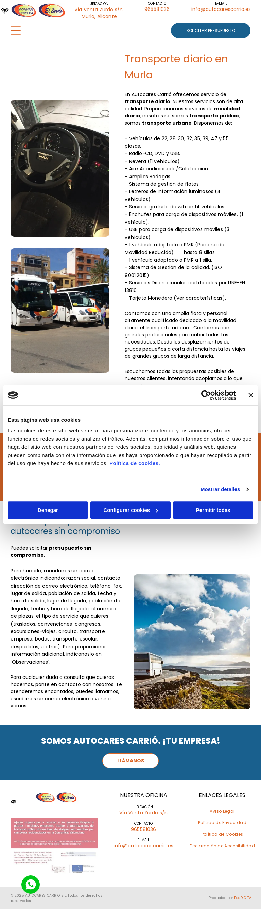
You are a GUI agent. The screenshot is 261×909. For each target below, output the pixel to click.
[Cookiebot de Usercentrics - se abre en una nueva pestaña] (206, 395)
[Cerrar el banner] (250, 395)
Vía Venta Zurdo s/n (143, 812)
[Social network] (30, 885)
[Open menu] (16, 30)
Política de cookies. (134, 463)
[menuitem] (222, 811)
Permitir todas (213, 510)
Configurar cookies (130, 510)
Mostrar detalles (220, 489)
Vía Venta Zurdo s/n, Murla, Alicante (99, 13)
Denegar (48, 510)
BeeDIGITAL (243, 898)
